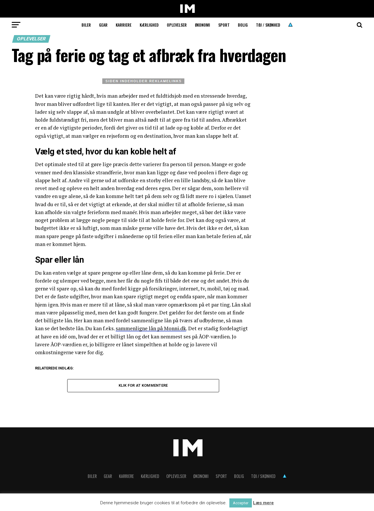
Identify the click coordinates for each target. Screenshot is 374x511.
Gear (103, 25)
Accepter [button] (240, 503)
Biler (86, 25)
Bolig (243, 25)
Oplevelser (177, 25)
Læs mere (263, 502)
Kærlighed (149, 25)
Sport (224, 25)
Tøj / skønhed (268, 25)
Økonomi (202, 25)
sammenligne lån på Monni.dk (151, 328)
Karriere (123, 25)
